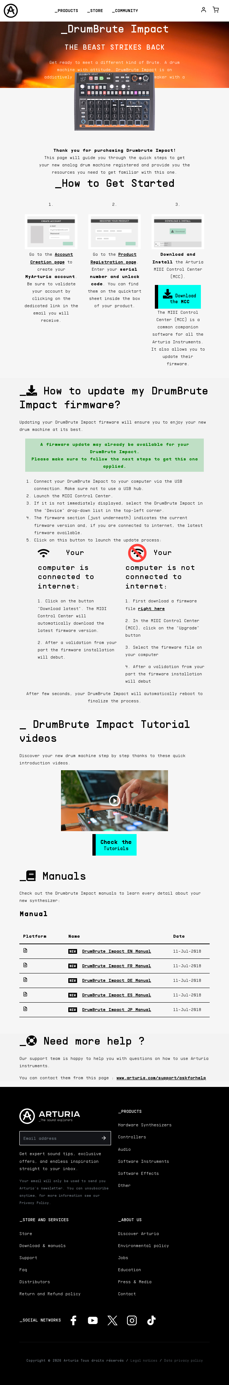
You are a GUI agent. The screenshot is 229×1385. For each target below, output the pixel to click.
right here (151, 608)
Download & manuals (42, 1245)
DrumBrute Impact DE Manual (116, 980)
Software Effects (138, 1173)
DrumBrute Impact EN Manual (116, 951)
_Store (95, 10)
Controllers (132, 1136)
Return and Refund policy (50, 1293)
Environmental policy (143, 1245)
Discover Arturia (138, 1233)
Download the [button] (179, 296)
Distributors (34, 1281)
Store (25, 1233)
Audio (124, 1149)
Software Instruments (143, 1161)
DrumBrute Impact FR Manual (116, 965)
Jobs (123, 1257)
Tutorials (116, 844)
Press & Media (135, 1281)
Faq (23, 1269)
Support (28, 1257)
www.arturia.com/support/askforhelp (161, 1077)
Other (124, 1185)
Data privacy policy (183, 1360)
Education (129, 1269)
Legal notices (143, 1360)
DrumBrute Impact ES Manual (116, 995)
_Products (66, 10)
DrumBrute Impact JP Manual (116, 1009)
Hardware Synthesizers (145, 1124)
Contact (127, 1293)
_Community (125, 10)
